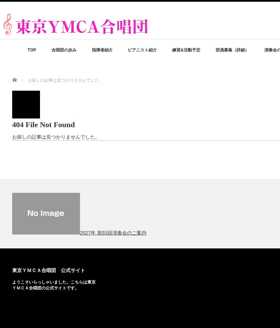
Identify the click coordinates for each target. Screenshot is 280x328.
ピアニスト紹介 (142, 50)
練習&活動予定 (186, 50)
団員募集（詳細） (232, 50)
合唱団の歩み (64, 50)
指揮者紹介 (102, 50)
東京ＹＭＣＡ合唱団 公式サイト (48, 270)
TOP (31, 50)
